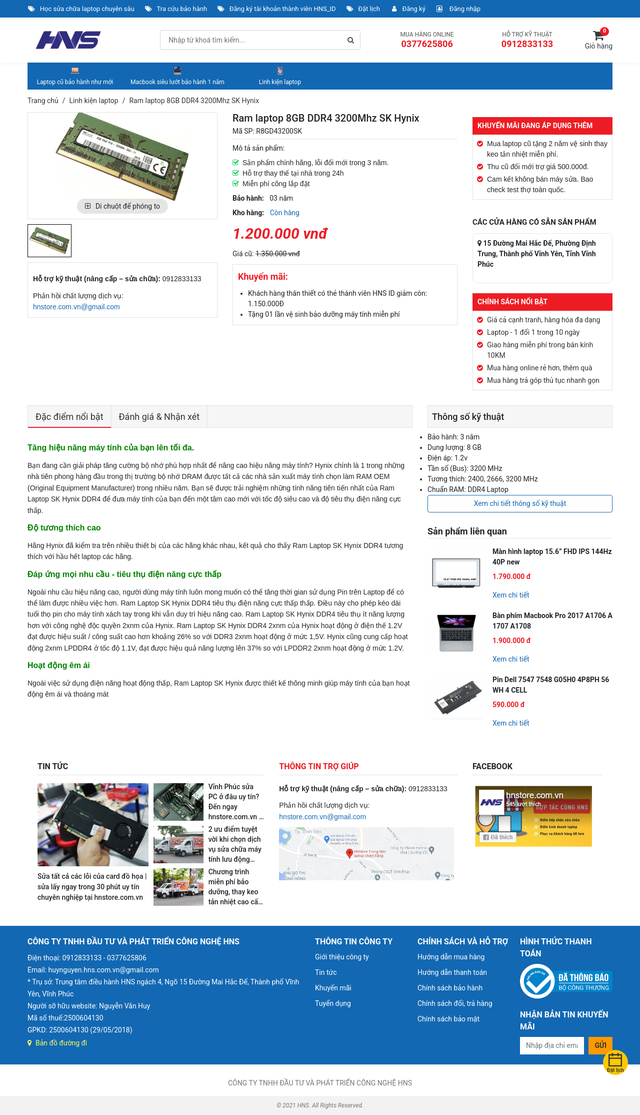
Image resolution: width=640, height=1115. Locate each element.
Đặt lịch (363, 9)
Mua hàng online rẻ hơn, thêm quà (539, 368)
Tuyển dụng (333, 1003)
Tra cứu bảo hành (175, 9)
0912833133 (527, 44)
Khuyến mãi (333, 988)
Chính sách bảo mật (449, 1019)
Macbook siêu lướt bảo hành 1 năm (177, 76)
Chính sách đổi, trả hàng (455, 1003)
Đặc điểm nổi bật (70, 416)
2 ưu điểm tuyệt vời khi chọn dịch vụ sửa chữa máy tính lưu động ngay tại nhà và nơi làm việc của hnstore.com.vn (235, 859)
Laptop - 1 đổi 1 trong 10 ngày (533, 332)
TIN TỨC (53, 766)
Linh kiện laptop (280, 76)
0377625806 (426, 44)
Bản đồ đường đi (57, 1043)
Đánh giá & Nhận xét (159, 416)
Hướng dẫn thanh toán (452, 972)
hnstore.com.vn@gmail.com (76, 307)
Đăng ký (408, 9)
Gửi (600, 1045)
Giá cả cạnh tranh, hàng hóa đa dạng (543, 320)
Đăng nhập (458, 9)
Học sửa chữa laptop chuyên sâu (81, 9)
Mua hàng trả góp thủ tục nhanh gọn (543, 380)
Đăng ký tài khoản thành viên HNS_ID (276, 9)
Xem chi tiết (511, 595)
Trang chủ (43, 101)
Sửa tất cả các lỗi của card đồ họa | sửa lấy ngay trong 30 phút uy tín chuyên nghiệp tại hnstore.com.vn (92, 886)
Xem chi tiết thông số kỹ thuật (520, 503)
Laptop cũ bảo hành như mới (75, 76)
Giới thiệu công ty (342, 957)
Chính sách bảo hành (450, 988)
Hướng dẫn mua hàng (451, 957)
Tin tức (326, 972)
